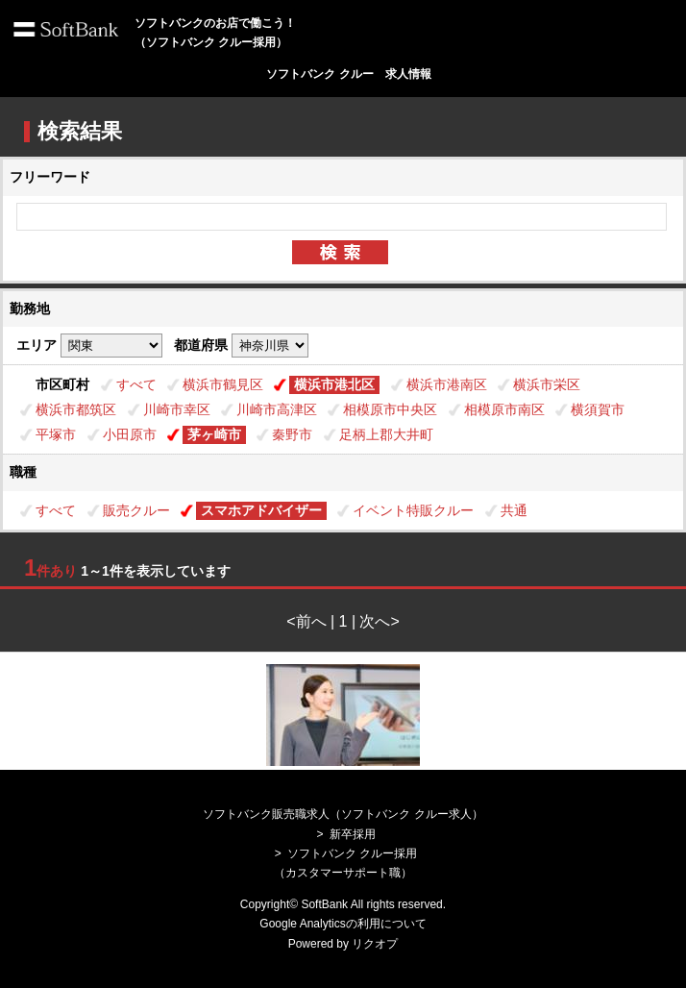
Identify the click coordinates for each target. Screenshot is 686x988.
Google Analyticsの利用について (342, 923)
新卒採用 (353, 834)
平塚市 (56, 434)
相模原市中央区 (390, 409)
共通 (514, 510)
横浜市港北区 (334, 384)
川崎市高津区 (276, 409)
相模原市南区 (504, 409)
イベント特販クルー (413, 510)
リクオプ (375, 944)
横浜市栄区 (546, 384)
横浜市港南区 (446, 384)
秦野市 (292, 434)
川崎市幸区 (176, 409)
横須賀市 (598, 409)
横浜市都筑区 (76, 409)
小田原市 (130, 434)
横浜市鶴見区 (223, 384)
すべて (136, 384)
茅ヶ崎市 (214, 434)
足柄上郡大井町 (386, 434)
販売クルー (136, 510)
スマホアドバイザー (261, 510)
